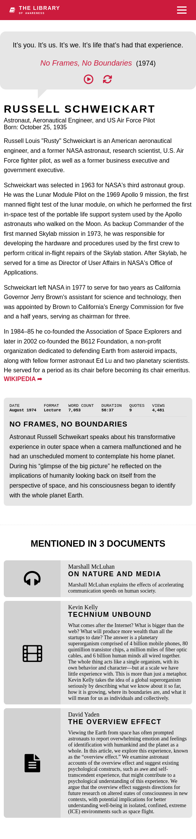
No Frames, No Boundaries (87, 63)
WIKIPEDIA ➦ (23, 379)
